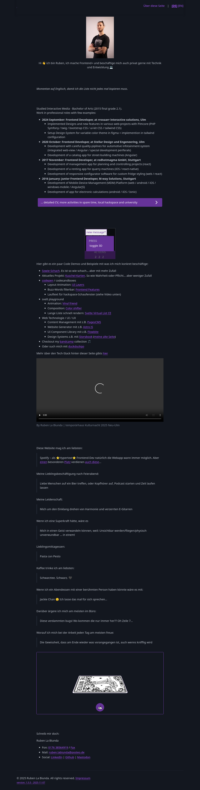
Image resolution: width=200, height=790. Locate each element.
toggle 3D (96, 246)
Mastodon (83, 757)
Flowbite (93, 332)
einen (43, 462)
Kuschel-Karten (75, 275)
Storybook (85, 337)
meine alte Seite (104, 337)
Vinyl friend (69, 303)
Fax (73, 747)
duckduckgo (76, 346)
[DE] (174, 6)
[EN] (180, 6)
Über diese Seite (154, 6)
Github (69, 757)
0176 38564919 (58, 747)
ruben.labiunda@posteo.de (67, 752)
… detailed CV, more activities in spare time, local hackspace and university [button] (89, 202)
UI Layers (78, 285)
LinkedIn (56, 757)
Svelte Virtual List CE (98, 313)
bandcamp (67, 341)
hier (105, 353)
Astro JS (88, 327)
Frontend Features (88, 289)
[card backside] (100, 684)
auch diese (92, 462)
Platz (67, 462)
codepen (47, 280)
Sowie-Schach (51, 271)
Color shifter (74, 308)
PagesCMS (94, 322)
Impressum (83, 778)
